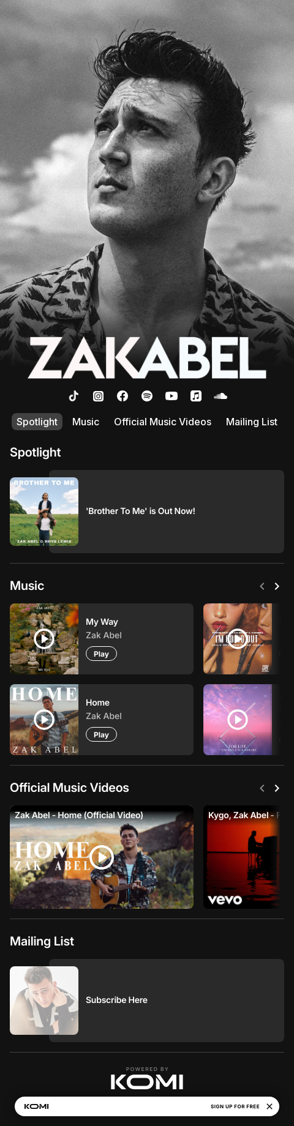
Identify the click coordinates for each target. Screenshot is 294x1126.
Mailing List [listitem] (251, 422)
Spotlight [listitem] (37, 422)
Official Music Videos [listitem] (162, 422)
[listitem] (73, 396)
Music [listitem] (85, 422)
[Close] (269, 1106)
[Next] (277, 586)
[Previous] (262, 586)
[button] (147, 1078)
